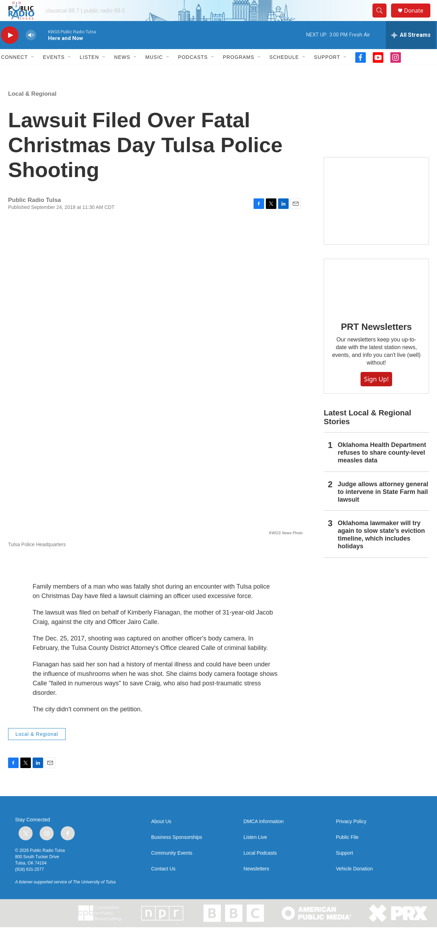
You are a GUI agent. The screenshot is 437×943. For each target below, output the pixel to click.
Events (54, 73)
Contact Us (163, 884)
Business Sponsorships (176, 853)
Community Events (171, 868)
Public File (347, 853)
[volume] (31, 51)
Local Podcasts (260, 868)
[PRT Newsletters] (376, 301)
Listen (89, 73)
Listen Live (255, 853)
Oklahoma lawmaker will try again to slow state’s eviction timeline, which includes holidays (381, 550)
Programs (238, 73)
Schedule (284, 73)
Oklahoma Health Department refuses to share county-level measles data (382, 468)
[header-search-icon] (383, 19)
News (122, 73)
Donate (418, 18)
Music (154, 73)
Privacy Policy (351, 837)
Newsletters (256, 884)
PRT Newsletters (376, 342)
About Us (161, 837)
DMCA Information (263, 837)
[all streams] (411, 51)
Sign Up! (376, 395)
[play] (9, 51)
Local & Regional (32, 109)
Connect (14, 73)
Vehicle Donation (354, 884)
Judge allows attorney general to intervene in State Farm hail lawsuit (383, 507)
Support (327, 73)
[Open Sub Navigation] (33, 73)
